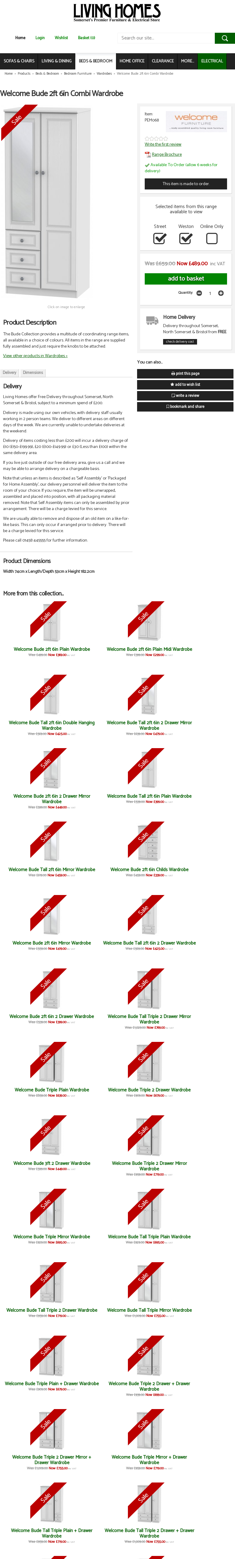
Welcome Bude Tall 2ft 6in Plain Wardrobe (89, 725)
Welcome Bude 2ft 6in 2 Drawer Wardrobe (146, 799)
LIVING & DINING (57, 61)
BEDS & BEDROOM (95, 61)
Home (20, 38)
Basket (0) (86, 38)
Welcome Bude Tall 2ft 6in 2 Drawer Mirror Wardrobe (203, 652)
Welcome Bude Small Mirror (146, 1166)
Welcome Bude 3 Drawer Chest (203, 1166)
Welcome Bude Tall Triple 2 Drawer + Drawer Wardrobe (89, 1095)
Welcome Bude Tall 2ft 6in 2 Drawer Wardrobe (89, 799)
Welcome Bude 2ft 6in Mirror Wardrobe (31, 799)
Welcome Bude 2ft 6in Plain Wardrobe (31, 652)
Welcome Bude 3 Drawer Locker (31, 1533)
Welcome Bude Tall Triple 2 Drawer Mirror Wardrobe (203, 799)
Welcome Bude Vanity (89, 1310)
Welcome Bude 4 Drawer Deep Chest (203, 1386)
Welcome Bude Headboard (146, 1457)
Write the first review (163, 144)
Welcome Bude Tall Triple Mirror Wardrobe (203, 946)
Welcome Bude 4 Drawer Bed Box (203, 1239)
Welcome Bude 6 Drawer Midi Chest (146, 1239)
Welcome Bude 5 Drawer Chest (89, 1239)
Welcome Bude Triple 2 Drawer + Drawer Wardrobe (89, 1022)
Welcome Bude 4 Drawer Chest (32, 1239)
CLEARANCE (163, 61)
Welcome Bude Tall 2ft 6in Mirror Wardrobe (146, 725)
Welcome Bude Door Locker (32, 1460)
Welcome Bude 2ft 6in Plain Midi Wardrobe (89, 652)
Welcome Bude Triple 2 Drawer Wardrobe (89, 872)
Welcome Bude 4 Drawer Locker (203, 1460)
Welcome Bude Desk (89, 1163)
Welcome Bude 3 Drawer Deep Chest (146, 1386)
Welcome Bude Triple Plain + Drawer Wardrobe (31, 1019)
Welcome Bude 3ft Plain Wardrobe (32, 1166)
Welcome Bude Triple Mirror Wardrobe (31, 946)
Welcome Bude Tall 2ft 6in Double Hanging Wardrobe (146, 652)
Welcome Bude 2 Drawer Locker (32, 1386)
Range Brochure (163, 154)
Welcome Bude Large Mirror (89, 1386)
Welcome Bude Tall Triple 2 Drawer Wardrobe (146, 946)
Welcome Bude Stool (203, 1310)
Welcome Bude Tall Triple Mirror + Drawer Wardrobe (203, 1092)
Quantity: (185, 293)
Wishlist (61, 38)
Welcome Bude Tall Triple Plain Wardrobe (89, 946)
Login (40, 38)
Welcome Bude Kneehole (31, 1310)
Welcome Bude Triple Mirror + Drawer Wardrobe (203, 1019)
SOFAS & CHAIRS (19, 61)
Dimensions (33, 373)
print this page (185, 374)
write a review (185, 396)
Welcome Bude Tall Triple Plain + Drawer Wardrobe (31, 1092)
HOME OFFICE (132, 61)
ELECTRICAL (212, 61)
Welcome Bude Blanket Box (146, 1313)
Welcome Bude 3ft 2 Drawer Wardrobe (146, 872)
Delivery (9, 373)
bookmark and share (185, 407)
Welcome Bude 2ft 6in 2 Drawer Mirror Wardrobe (32, 725)
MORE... (187, 61)
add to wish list (185, 385)
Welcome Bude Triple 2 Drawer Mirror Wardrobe (203, 872)
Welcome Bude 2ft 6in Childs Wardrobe (203, 725)
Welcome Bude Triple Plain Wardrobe (31, 872)
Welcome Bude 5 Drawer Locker (89, 1460)
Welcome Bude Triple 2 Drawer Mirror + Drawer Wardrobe (146, 1022)
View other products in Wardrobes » (35, 356)
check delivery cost (180, 342)
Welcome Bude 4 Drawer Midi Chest (89, 1533)
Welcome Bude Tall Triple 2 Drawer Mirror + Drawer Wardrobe (146, 1095)
